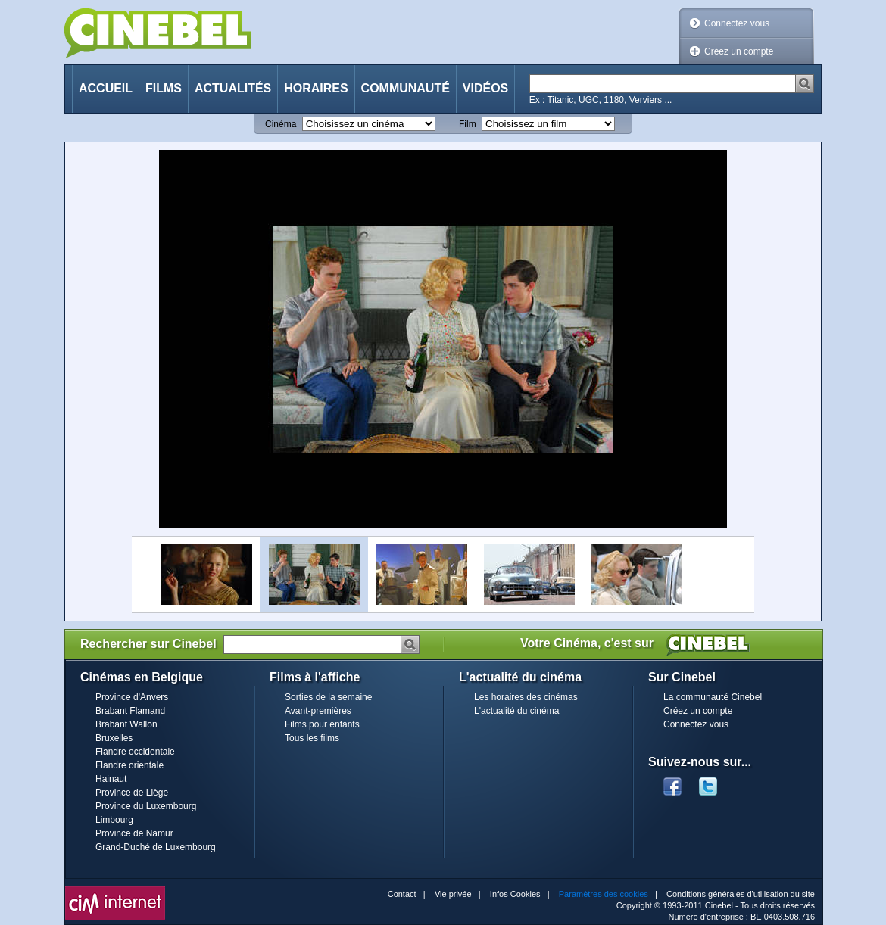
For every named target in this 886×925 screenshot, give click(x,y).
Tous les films (312, 738)
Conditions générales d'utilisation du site (740, 894)
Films (163, 88)
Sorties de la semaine (328, 697)
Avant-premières (318, 710)
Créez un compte (738, 51)
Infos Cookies (515, 894)
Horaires (316, 88)
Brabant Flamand (130, 710)
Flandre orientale (129, 765)
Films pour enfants (322, 724)
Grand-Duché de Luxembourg (155, 847)
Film (467, 124)
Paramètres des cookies (603, 894)
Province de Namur (134, 833)
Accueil (106, 88)
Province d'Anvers (131, 697)
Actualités (233, 88)
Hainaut (110, 779)
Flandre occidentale (135, 751)
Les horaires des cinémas (526, 697)
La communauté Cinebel (712, 697)
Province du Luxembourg (145, 806)
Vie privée (453, 894)
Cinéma (280, 124)
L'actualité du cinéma (516, 710)
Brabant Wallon (126, 724)
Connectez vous (736, 23)
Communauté (405, 88)
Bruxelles (114, 738)
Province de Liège (131, 792)
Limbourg (114, 819)
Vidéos (485, 88)
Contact (402, 894)
